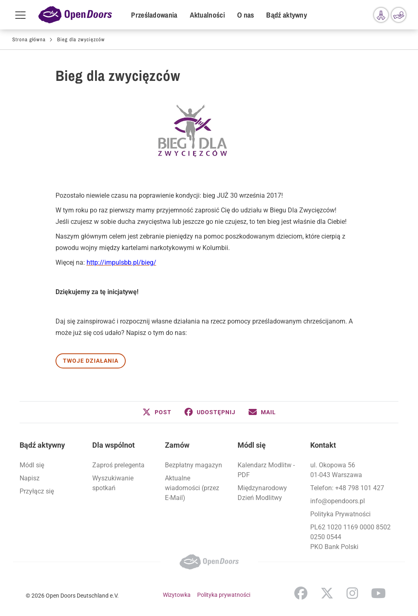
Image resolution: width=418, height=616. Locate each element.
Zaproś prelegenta (118, 465)
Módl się (32, 465)
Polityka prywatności (223, 594)
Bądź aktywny (286, 15)
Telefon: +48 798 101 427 (347, 488)
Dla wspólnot (113, 445)
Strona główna (29, 39)
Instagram (352, 593)
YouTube (378, 593)
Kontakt (323, 445)
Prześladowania (154, 15)
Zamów (177, 445)
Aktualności (207, 15)
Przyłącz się (37, 491)
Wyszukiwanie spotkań (112, 483)
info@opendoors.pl (337, 501)
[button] (156, 412)
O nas (245, 15)
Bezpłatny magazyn (193, 465)
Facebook (301, 593)
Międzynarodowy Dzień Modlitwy (262, 493)
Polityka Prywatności (340, 514)
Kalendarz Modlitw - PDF (266, 470)
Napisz (30, 478)
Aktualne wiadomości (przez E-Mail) (192, 488)
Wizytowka (177, 594)
